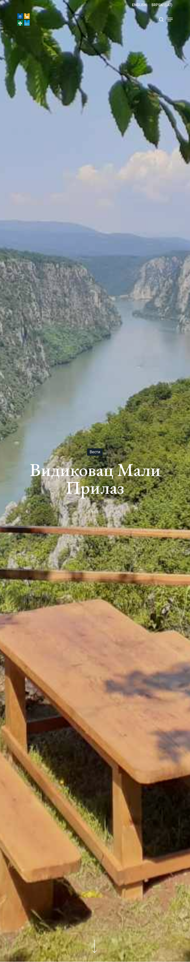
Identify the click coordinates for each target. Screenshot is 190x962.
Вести (95, 452)
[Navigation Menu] (170, 19)
